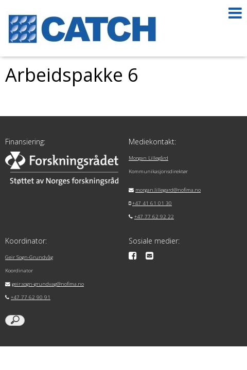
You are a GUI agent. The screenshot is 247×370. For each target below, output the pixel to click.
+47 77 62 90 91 (30, 297)
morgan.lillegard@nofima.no (168, 190)
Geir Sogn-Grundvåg (29, 257)
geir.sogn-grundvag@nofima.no (48, 284)
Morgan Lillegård (148, 158)
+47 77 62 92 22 (154, 216)
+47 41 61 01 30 (152, 203)
